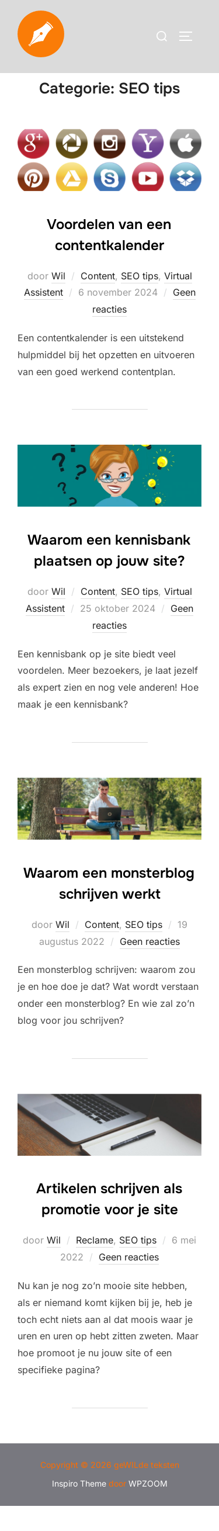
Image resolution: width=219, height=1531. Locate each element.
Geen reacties (150, 966)
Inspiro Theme (79, 1508)
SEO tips (139, 300)
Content (98, 300)
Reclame (94, 1265)
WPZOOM (148, 1508)
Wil (58, 300)
